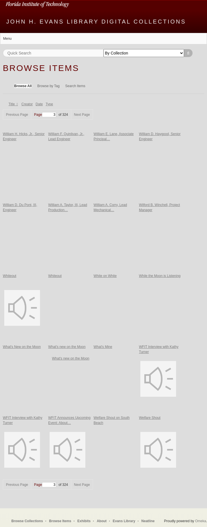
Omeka (200, 521)
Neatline (148, 521)
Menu (7, 39)
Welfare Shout (149, 418)
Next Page (82, 115)
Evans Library (124, 521)
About (102, 521)
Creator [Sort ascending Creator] (27, 104)
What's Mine (103, 347)
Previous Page (17, 115)
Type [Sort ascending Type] (49, 104)
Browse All (23, 86)
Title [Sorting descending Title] (12, 104)
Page (45, 115)
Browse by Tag (48, 86)
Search (188, 53)
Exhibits (84, 521)
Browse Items (60, 521)
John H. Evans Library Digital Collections (96, 21)
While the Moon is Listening (160, 276)
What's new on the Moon (67, 347)
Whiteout (9, 276)
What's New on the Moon (22, 347)
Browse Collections (27, 521)
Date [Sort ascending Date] (39, 104)
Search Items (75, 86)
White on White (105, 276)
